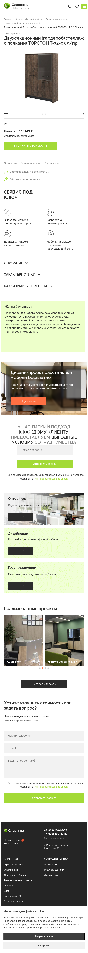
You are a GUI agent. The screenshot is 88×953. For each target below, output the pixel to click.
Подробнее (28, 401)
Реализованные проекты (18, 880)
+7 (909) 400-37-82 (55, 833)
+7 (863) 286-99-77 (55, 830)
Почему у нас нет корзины (12, 842)
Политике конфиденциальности (51, 478)
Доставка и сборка (15, 875)
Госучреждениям (31, 163)
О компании (11, 869)
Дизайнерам (52, 163)
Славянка (14, 831)
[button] (6, 113)
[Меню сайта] (84, 6)
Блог (6, 890)
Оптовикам (10, 163)
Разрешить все (44, 936)
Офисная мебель (13, 864)
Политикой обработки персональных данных (37, 927)
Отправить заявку (44, 463)
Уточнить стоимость (30, 145)
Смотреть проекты (44, 684)
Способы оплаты (13, 901)
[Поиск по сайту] (70, 6)
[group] (44, 78)
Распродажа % (12, 896)
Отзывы (8, 885)
